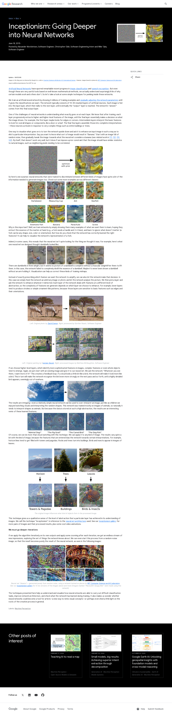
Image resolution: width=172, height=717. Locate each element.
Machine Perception (23, 608)
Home (11, 18)
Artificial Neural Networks (20, 89)
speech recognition (100, 89)
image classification (79, 89)
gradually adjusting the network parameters (99, 100)
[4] (10, 140)
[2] (114, 137)
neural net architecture (76, 521)
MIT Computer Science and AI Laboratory (110, 80)
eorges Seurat (48, 363)
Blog (17, 18)
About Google (29, 709)
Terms (70, 709)
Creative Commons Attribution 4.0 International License (59, 80)
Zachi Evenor (53, 323)
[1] (111, 137)
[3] (118, 137)
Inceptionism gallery (107, 521)
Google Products (47, 709)
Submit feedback (155, 709)
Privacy (61, 709)
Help (141, 709)
